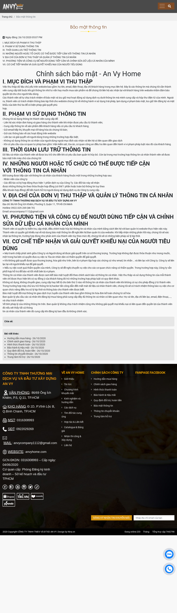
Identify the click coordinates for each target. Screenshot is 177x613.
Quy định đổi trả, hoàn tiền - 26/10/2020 (28, 350)
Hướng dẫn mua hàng (105, 379)
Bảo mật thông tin (103, 405)
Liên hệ (68, 445)
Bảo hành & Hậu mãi (105, 395)
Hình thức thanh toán (105, 389)
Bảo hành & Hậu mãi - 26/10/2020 (25, 347)
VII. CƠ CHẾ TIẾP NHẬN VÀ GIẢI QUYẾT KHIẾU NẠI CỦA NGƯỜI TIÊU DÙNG (42, 64)
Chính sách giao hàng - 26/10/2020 (26, 341)
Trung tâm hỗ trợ (103, 416)
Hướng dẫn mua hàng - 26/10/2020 (26, 338)
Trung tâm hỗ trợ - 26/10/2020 (23, 357)
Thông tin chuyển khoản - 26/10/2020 (27, 353)
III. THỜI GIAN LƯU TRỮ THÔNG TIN (22, 50)
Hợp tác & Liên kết (73, 422)
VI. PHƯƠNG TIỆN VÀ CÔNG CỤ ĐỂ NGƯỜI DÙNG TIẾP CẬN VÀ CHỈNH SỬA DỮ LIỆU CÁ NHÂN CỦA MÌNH (59, 60)
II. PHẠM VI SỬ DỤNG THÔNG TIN (21, 46)
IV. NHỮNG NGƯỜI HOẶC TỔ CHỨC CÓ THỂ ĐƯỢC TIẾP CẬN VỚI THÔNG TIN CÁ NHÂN (49, 53)
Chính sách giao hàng (105, 384)
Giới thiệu (69, 379)
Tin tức (68, 384)
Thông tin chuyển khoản (106, 411)
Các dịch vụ (70, 407)
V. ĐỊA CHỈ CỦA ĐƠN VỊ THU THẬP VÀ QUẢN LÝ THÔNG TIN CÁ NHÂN (39, 57)
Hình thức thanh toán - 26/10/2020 (26, 344)
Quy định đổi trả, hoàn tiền (108, 400)
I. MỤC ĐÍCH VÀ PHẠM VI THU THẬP (22, 42)
